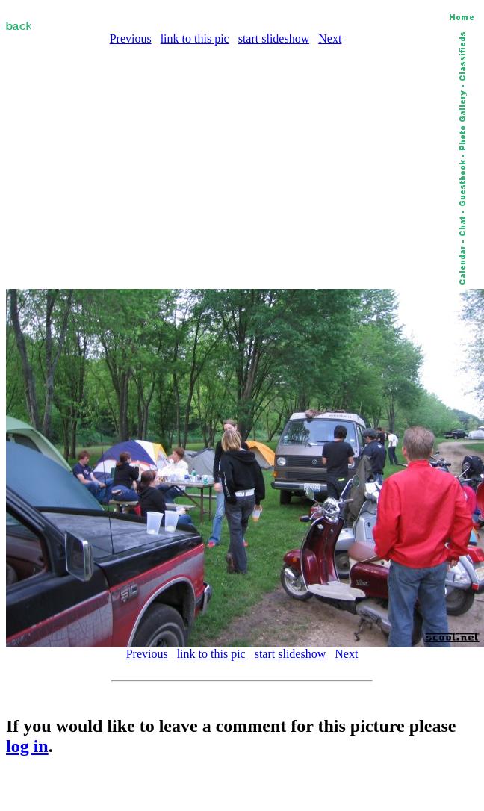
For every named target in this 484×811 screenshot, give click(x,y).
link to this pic (195, 38)
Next (329, 38)
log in (27, 746)
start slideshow (274, 38)
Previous (131, 38)
